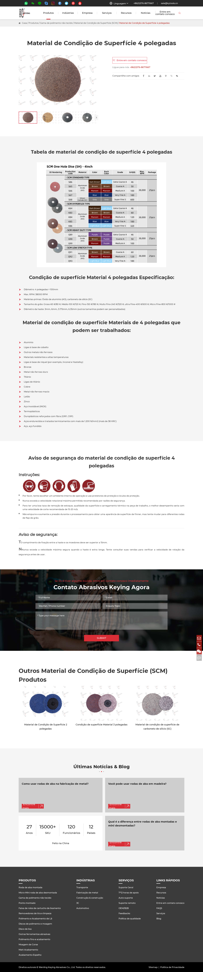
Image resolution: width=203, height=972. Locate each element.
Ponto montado (27, 902)
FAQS (159, 907)
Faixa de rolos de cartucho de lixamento (40, 907)
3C (77, 902)
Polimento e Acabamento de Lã (35, 918)
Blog (158, 918)
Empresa (87, 13)
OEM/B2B (124, 907)
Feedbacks (124, 913)
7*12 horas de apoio (129, 892)
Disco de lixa (25, 928)
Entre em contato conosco (165, 13)
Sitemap (153, 967)
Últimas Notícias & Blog (101, 768)
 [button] (96, 117)
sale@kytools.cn (169, 3)
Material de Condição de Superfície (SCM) (96, 23)
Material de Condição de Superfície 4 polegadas (144, 23)
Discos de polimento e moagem (35, 923)
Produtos (48, 13)
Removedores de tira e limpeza (35, 913)
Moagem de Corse (28, 944)
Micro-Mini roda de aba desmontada (38, 892)
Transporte (82, 887)
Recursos (126, 13)
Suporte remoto (127, 902)
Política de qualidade (130, 918)
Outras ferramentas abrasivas (34, 933)
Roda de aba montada (30, 887)
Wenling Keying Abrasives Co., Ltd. (57, 967)
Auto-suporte (126, 897)
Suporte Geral (126, 887)
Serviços (107, 13)
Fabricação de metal (87, 892)
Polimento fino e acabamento (34, 939)
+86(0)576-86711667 (143, 3)
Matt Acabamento (28, 949)
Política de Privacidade (172, 967)
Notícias (145, 13)
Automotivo (82, 907)
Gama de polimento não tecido (56, 23)
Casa (24, 23)
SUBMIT (101, 638)
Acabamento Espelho (30, 954)
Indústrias (68, 13)
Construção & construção (89, 897)
